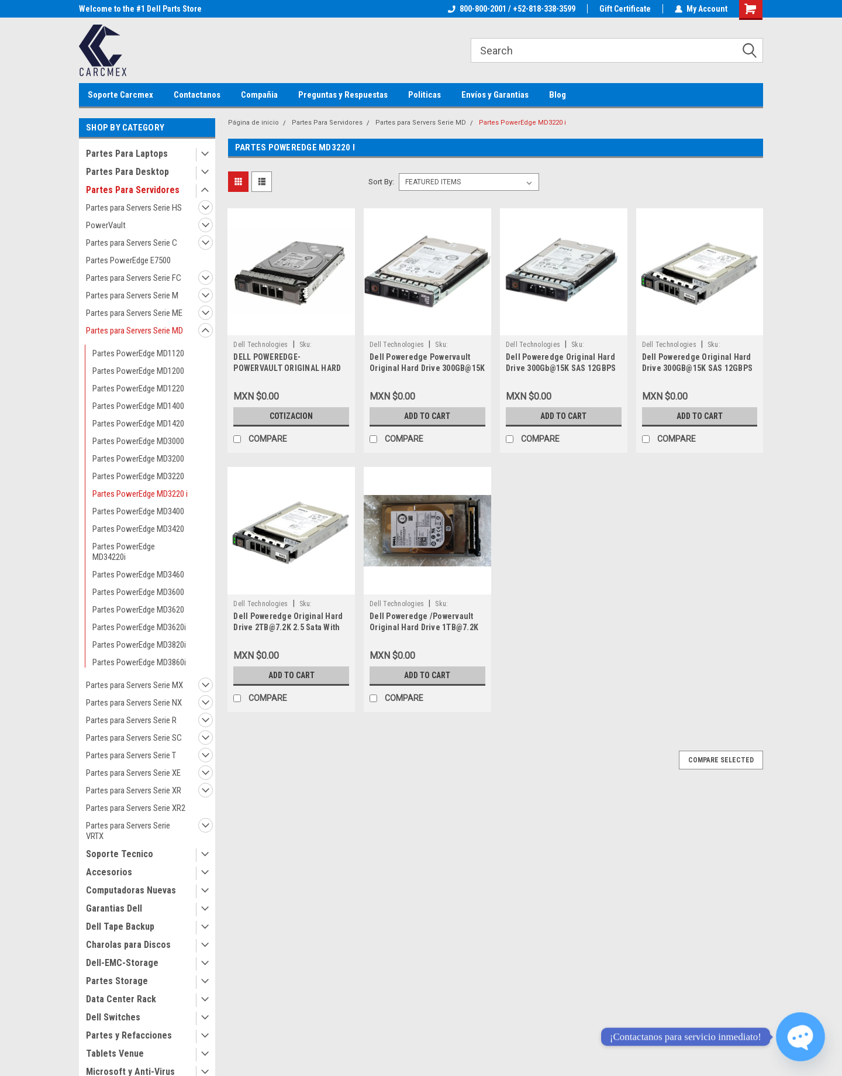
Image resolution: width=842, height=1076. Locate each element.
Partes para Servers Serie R (131, 720)
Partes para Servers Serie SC (134, 738)
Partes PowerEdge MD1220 (138, 388)
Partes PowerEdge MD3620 (138, 609)
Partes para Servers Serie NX (134, 702)
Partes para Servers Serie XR (133, 790)
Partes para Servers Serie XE (133, 773)
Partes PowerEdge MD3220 (138, 476)
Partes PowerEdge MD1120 (138, 353)
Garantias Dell (114, 908)
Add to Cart (427, 416)
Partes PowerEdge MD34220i (123, 551)
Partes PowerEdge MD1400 (138, 406)
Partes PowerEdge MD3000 (138, 441)
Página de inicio (253, 122)
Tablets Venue (115, 1053)
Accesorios (109, 872)
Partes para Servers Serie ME (134, 313)
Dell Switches (113, 1017)
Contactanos (197, 95)
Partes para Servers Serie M (132, 295)
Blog (557, 95)
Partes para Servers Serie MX (134, 685)
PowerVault (106, 225)
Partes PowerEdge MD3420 (138, 529)
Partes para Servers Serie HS (134, 207)
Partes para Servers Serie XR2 (135, 808)
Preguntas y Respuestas (343, 95)
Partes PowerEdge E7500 (128, 260)
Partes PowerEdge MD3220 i (140, 494)
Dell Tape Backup (120, 926)
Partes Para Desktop (127, 171)
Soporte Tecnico (119, 854)
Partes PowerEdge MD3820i (139, 645)
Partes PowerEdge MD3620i (139, 627)
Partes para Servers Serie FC (133, 278)
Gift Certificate (625, 8)
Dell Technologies (260, 345)
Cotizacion (291, 416)
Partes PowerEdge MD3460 (138, 574)
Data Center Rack (121, 999)
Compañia (259, 95)
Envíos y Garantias (495, 95)
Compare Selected (721, 760)
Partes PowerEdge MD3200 (138, 458)
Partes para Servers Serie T (131, 755)
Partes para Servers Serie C (131, 243)
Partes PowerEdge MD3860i (139, 662)
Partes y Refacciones (129, 1035)
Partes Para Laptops (127, 153)
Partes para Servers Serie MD (134, 330)
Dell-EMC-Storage (122, 962)
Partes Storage (117, 980)
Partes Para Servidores (133, 189)
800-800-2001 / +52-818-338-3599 (511, 8)
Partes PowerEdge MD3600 (138, 592)
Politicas (424, 95)
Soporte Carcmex (120, 95)
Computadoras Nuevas (131, 890)
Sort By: (381, 181)
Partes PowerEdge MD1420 (138, 423)
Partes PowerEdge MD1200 (138, 371)
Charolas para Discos (128, 944)
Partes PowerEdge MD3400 (138, 511)
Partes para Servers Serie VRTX (128, 830)
